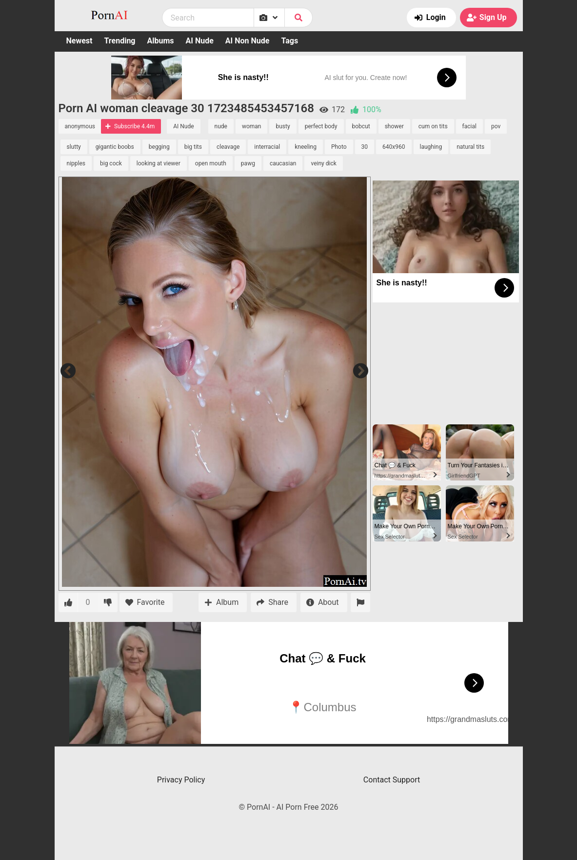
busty (283, 126)
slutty (74, 146)
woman (251, 126)
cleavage (228, 146)
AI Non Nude (247, 40)
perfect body (321, 126)
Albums (160, 40)
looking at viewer (158, 163)
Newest (79, 40)
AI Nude (200, 40)
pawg (248, 163)
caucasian (283, 163)
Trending (119, 40)
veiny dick (323, 163)
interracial (267, 146)
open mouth (210, 163)
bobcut (361, 126)
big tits (193, 146)
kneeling (306, 146)
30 (364, 146)
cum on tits (433, 126)
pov (495, 126)
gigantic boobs (115, 146)
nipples (76, 163)
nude (221, 126)
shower (394, 126)
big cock (111, 163)
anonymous (80, 126)
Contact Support (391, 779)
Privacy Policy (181, 779)
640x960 (393, 146)
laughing (431, 146)
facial (469, 126)
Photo (339, 146)
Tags (289, 40)
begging (159, 146)
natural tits (470, 146)
